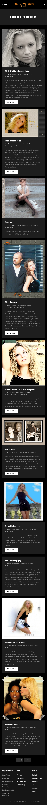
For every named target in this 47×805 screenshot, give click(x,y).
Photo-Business (11, 302)
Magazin (13, 74)
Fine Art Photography (13, 560)
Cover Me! (8, 222)
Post (33, 785)
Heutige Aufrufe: (6, 778)
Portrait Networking (12, 526)
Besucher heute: (6, 781)
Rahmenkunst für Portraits (15, 642)
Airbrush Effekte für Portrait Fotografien (20, 389)
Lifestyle (9, 225)
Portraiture (19, 74)
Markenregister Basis (37, 778)
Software (29, 392)
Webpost (34, 791)
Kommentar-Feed (21, 781)
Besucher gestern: (7, 790)
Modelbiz (19, 225)
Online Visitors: (6, 775)
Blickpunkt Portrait (12, 724)
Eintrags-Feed (20, 778)
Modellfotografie (24, 144)
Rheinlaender (10, 76)
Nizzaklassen (35, 781)
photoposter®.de (20, 802)
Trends (25, 645)
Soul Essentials (10, 449)
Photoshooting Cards (13, 140)
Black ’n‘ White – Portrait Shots (17, 71)
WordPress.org (21, 785)
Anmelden (19, 775)
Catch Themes (37, 802)
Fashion (9, 74)
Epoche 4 (34, 775)
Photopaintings (15, 392)
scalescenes (35, 788)
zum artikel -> (12, 102)
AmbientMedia (10, 144)
